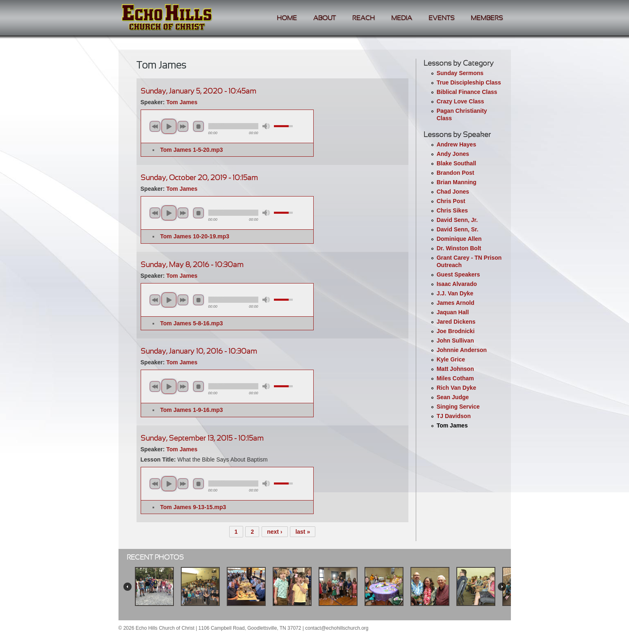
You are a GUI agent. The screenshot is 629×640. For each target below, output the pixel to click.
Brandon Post (455, 172)
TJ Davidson (454, 416)
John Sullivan (455, 340)
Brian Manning (456, 182)
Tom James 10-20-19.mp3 (195, 236)
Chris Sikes (452, 210)
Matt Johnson (455, 369)
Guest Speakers (458, 274)
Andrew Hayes (456, 144)
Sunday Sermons (460, 73)
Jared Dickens (456, 321)
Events (441, 18)
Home (287, 18)
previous (155, 126)
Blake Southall (456, 163)
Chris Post (451, 201)
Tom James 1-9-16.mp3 (191, 410)
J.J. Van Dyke (455, 293)
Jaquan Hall (453, 312)
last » (302, 531)
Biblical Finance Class (467, 92)
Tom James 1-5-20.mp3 (191, 149)
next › (274, 531)
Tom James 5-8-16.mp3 (191, 323)
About (324, 18)
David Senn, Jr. (457, 220)
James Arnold (455, 302)
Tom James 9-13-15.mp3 (193, 507)
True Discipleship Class (469, 82)
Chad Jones (453, 191)
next (183, 126)
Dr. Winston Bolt (459, 248)
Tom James (452, 425)
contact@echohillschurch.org (336, 628)
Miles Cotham (455, 378)
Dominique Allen (459, 238)
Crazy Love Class (460, 101)
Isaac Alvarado (457, 284)
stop (198, 126)
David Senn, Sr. (458, 229)
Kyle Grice (451, 359)
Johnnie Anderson (462, 350)
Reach (363, 18)
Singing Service (458, 406)
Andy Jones (453, 154)
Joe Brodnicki (456, 331)
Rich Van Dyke (456, 387)
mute (266, 126)
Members (487, 18)
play (169, 126)
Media (401, 18)
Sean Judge (453, 397)
